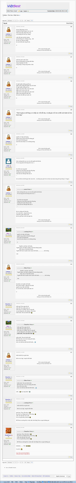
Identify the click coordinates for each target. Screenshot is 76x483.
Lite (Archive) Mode (26, 476)
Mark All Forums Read (36, 476)
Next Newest (12, 459)
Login (21, 11)
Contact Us (5, 476)
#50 (71, 134)
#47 (71, 56)
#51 (71, 158)
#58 (71, 376)
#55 (71, 303)
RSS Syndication (46, 476)
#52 (71, 185)
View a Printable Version (11, 467)
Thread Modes (69, 23)
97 (25, 20)
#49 (71, 109)
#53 (71, 227)
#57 (71, 352)
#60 (71, 427)
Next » (28, 20)
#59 (71, 399)
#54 (71, 264)
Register (25, 11)
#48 (71, 81)
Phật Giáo (16, 15)
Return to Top (17, 476)
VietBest (4, 15)
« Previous (9, 20)
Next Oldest (6, 459)
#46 (71, 26)
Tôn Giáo (10, 15)
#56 (71, 320)
